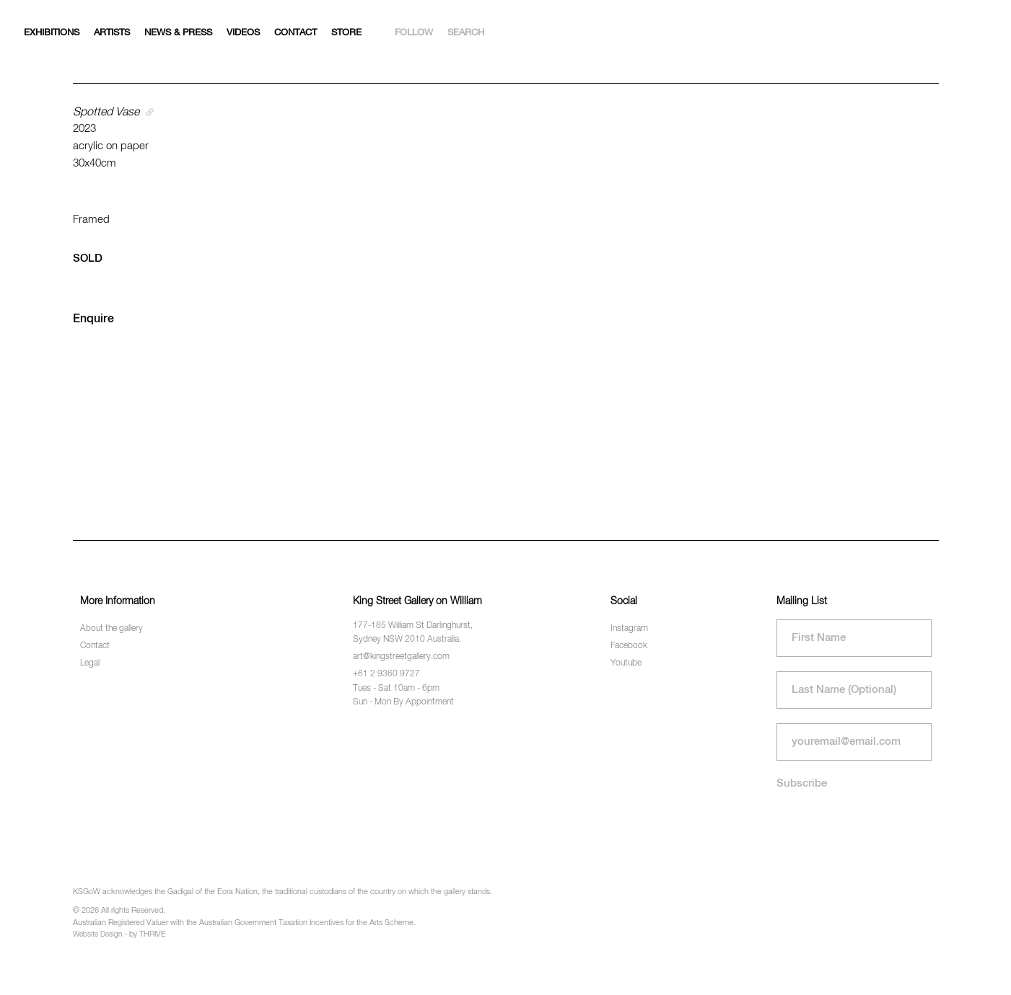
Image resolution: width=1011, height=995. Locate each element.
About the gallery (111, 628)
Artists (112, 32)
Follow (414, 32)
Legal (90, 663)
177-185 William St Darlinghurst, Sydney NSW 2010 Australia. (413, 633)
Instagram (629, 628)
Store (346, 32)
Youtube (626, 663)
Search (465, 32)
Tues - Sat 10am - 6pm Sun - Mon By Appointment (403, 695)
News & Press (178, 32)
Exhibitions (51, 32)
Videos (243, 32)
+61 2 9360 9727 (386, 674)
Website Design (97, 934)
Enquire (93, 319)
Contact (295, 32)
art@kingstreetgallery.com (401, 657)
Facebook (628, 646)
